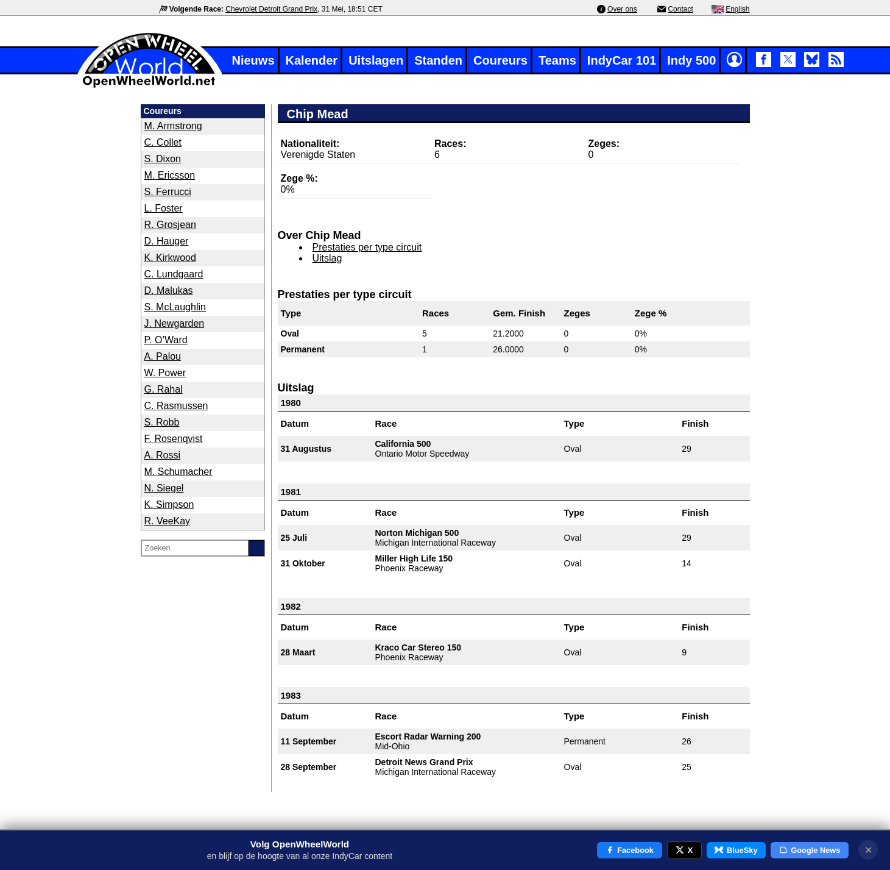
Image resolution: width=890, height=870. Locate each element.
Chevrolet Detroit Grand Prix (271, 9)
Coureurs (500, 60)
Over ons (622, 9)
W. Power (165, 373)
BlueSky (736, 850)
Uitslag (327, 258)
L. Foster (163, 208)
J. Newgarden (174, 323)
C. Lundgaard (173, 274)
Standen (438, 60)
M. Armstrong (173, 126)
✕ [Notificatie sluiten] (868, 850)
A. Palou (162, 356)
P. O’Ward (166, 340)
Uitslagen (375, 60)
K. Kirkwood (170, 257)
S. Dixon (162, 159)
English (737, 9)
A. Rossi (162, 455)
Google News (810, 850)
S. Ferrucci (167, 192)
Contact (680, 9)
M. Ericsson (170, 175)
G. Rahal (163, 389)
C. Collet (163, 142)
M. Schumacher (178, 471)
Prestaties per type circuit (367, 247)
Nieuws (253, 60)
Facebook (630, 850)
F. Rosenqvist (173, 438)
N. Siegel (164, 488)
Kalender (312, 60)
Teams (557, 60)
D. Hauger (166, 241)
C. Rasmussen (176, 406)
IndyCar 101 (621, 60)
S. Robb (162, 422)
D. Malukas (168, 290)
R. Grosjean (170, 224)
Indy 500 (691, 60)
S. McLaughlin (175, 307)
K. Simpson (169, 504)
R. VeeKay (167, 521)
